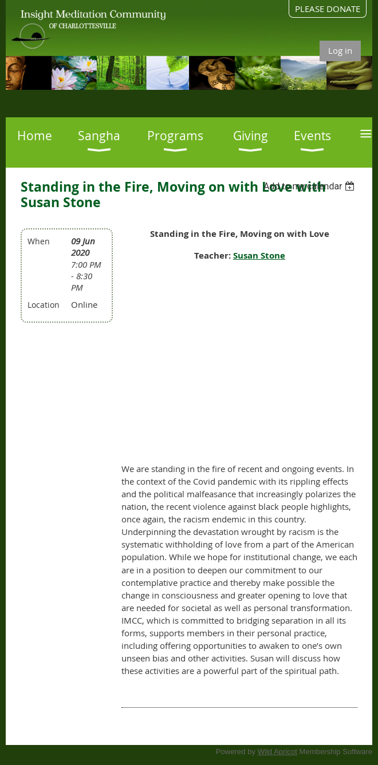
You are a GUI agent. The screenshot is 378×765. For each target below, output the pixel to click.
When (38, 241)
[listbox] (310, 186)
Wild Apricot (277, 751)
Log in (340, 50)
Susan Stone (259, 255)
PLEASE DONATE (327, 8)
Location (43, 304)
